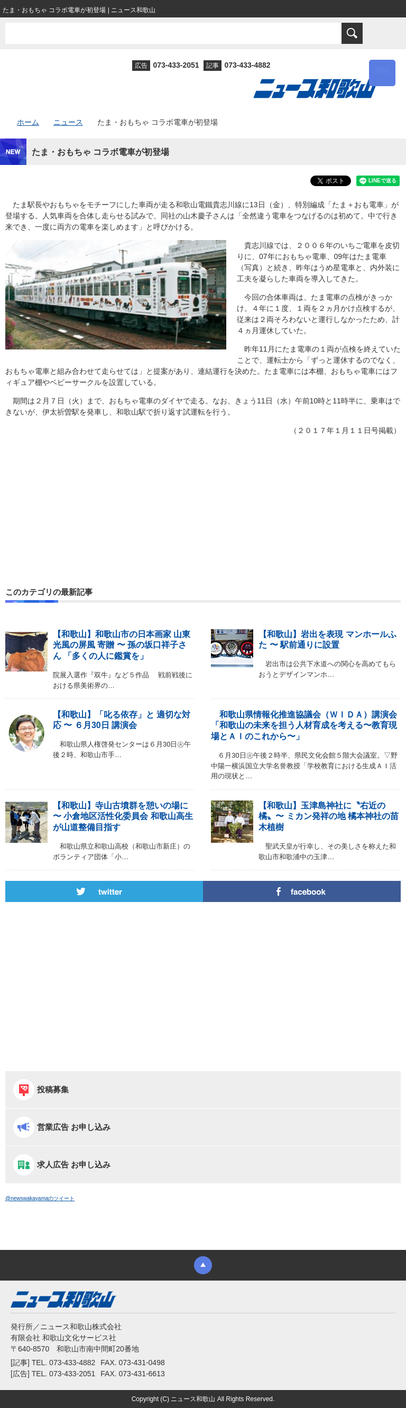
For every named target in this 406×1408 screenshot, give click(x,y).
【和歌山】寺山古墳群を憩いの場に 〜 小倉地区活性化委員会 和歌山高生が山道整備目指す (123, 816)
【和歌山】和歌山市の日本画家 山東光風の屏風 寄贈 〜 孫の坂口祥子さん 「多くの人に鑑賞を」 (121, 645)
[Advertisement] (203, 488)
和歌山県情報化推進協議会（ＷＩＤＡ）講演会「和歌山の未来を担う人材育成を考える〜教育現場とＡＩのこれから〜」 (304, 725)
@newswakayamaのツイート (40, 1198)
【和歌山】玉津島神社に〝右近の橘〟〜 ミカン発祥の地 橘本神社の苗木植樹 (329, 816)
